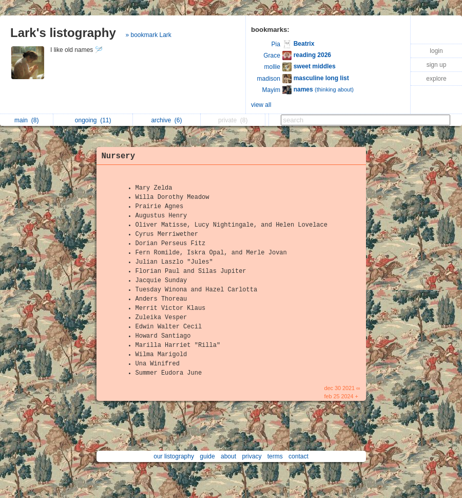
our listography (173, 456)
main (26, 120)
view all (261, 104)
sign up (437, 64)
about (228, 456)
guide (207, 456)
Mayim (271, 90)
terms (275, 456)
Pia (276, 44)
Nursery (119, 156)
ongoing (93, 120)
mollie (272, 66)
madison (268, 78)
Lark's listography (63, 33)
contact (298, 456)
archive (166, 120)
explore (436, 78)
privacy (251, 456)
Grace (271, 55)
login (436, 50)
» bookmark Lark (148, 35)
